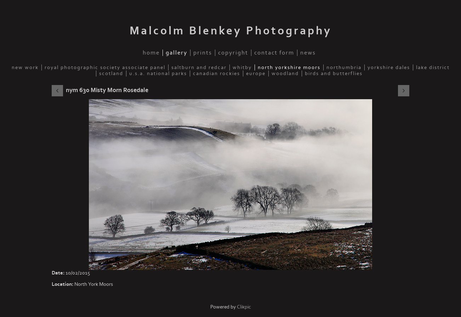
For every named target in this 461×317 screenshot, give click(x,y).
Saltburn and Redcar (199, 67)
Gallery (176, 53)
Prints (202, 53)
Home (151, 53)
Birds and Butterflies (334, 73)
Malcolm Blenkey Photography (231, 31)
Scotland (111, 73)
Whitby (242, 67)
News (308, 53)
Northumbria (344, 67)
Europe (256, 73)
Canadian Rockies (216, 73)
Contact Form (274, 53)
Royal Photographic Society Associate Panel (105, 67)
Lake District (433, 67)
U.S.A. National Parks (158, 73)
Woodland (285, 73)
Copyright (233, 53)
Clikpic (244, 307)
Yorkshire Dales (389, 67)
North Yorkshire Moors (289, 67)
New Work (25, 67)
